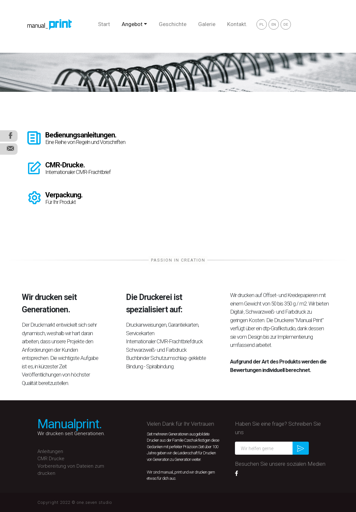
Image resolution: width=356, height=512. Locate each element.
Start (104, 24)
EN (273, 24)
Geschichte (172, 24)
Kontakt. (237, 24)
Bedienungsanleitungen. (80, 135)
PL (261, 24)
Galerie (206, 24)
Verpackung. (64, 195)
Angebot (132, 24)
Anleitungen (50, 451)
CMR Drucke (50, 459)
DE (285, 24)
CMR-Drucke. (65, 165)
